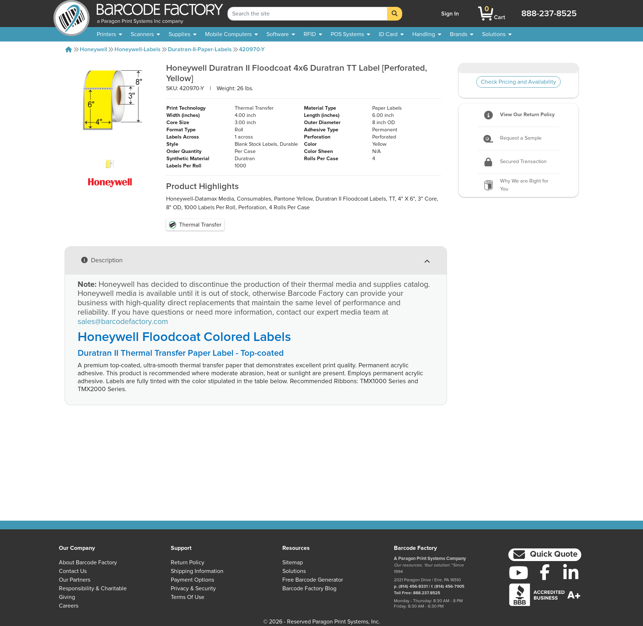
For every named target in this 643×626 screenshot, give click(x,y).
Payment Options (192, 580)
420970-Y (252, 49)
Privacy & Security (193, 588)
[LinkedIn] (571, 572)
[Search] (394, 14)
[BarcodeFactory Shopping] (486, 13)
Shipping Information (197, 571)
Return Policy (187, 562)
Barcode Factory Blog (309, 588)
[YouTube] (518, 572)
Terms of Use (187, 597)
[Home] (69, 49)
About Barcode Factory (88, 562)
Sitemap (292, 562)
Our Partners (74, 580)
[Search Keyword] (307, 14)
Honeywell (93, 49)
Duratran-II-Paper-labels (200, 49)
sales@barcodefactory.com (123, 380)
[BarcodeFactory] (71, 13)
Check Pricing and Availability (518, 82)
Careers (68, 606)
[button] (544, 554)
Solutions (294, 571)
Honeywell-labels (137, 49)
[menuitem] (109, 34)
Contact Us (73, 571)
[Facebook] (545, 572)
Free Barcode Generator (312, 580)
